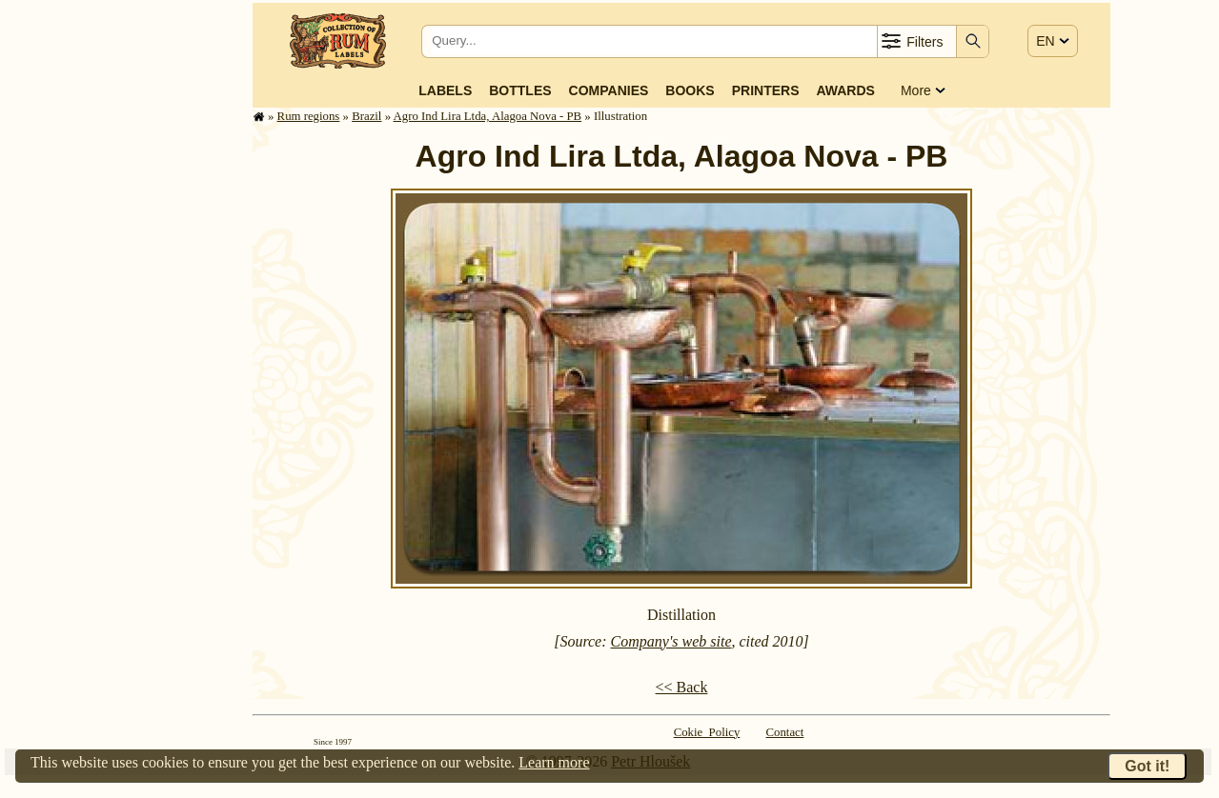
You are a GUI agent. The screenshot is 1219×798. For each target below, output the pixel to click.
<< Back (682, 687)
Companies (609, 90)
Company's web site (671, 641)
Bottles (520, 90)
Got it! (1147, 766)
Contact (785, 732)
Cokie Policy (707, 732)
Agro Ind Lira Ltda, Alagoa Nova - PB (488, 116)
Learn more (553, 762)
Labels (445, 90)
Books (689, 90)
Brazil (366, 116)
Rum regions (308, 116)
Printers (766, 90)
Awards (845, 90)
